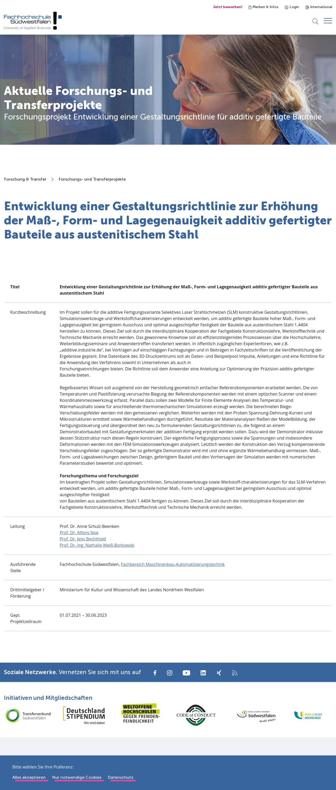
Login (292, 7)
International (318, 7)
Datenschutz (120, 777)
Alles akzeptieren (29, 777)
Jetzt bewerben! (227, 7)
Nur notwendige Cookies (76, 777)
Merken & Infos (264, 7)
